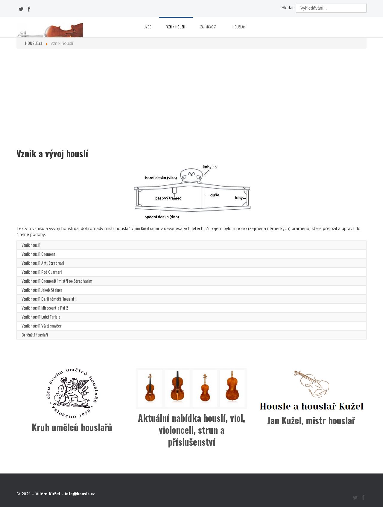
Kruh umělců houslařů (72, 427)
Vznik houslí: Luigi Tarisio (41, 316)
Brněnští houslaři (35, 334)
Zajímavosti (209, 27)
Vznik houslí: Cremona (38, 254)
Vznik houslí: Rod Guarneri (42, 272)
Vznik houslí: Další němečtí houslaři (48, 299)
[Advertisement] (191, 99)
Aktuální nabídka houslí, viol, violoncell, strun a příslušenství (191, 429)
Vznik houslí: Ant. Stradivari (43, 263)
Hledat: (288, 7)
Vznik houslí (175, 27)
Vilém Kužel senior (145, 228)
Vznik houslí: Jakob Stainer (42, 290)
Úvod (147, 27)
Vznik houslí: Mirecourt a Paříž (45, 307)
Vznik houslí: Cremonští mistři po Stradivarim (57, 281)
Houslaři (239, 27)
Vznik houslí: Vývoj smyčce (42, 325)
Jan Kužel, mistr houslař (311, 420)
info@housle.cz (80, 493)
